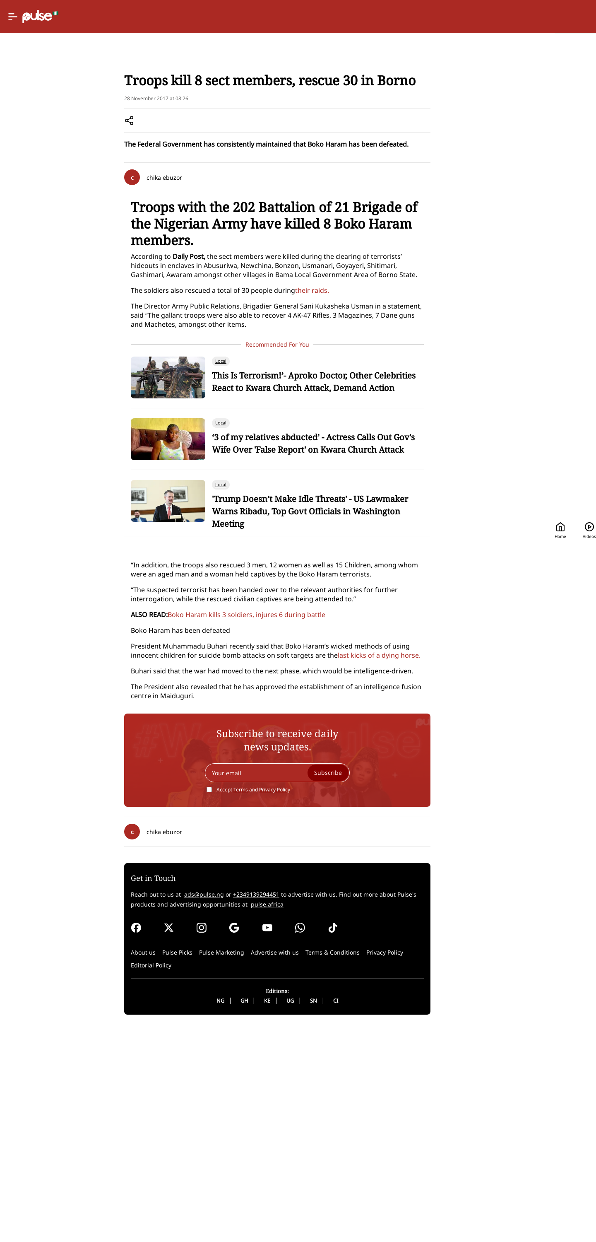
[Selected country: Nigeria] (378, 16)
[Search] (521, 16)
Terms (267, 1003)
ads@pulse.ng (240, 1108)
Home (430, 17)
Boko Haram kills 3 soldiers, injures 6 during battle (282, 753)
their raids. (348, 372)
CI (362, 1214)
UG (317, 1214)
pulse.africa (323, 1118)
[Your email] (304, 986)
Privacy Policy (301, 1003)
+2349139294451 (292, 1108)
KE (294, 1214)
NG (247, 1214)
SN (340, 1214)
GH (271, 1214)
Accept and (280, 1003)
